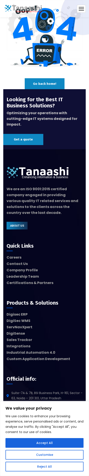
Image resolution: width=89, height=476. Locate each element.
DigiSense (16, 333)
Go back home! (44, 84)
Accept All (44, 443)
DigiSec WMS (18, 320)
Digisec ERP (17, 314)
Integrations (18, 346)
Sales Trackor (19, 339)
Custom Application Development (38, 358)
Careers (14, 257)
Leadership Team (23, 276)
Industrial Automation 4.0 (31, 352)
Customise (44, 455)
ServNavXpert (19, 327)
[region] (44, 438)
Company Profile (22, 270)
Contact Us (17, 263)
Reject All (44, 466)
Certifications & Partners (30, 282)
